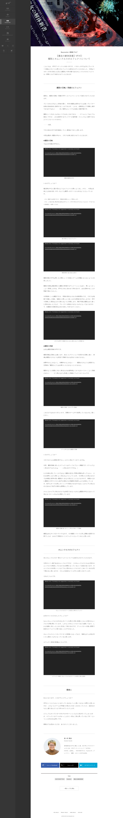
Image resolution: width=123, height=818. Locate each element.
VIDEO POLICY (74, 812)
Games (69, 779)
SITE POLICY (54, 812)
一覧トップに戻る (69, 788)
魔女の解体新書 (78, 779)
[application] (69, 162)
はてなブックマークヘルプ (88, 765)
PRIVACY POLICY (64, 812)
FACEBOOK (50, 765)
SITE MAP (82, 812)
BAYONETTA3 (59, 779)
